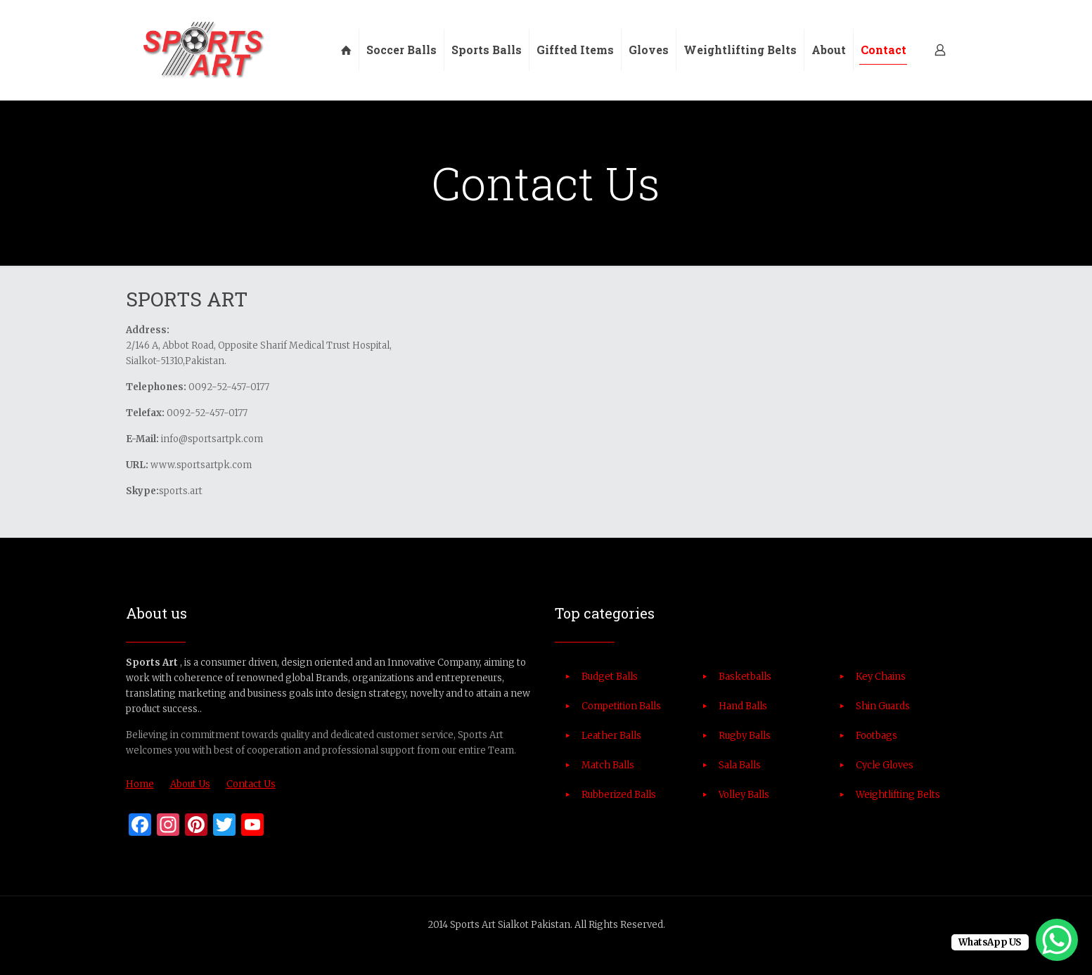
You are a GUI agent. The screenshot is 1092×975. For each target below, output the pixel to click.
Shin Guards (883, 706)
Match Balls (608, 765)
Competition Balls (621, 706)
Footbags (876, 736)
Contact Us (251, 784)
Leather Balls (611, 736)
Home (140, 784)
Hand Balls (743, 706)
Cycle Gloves (884, 765)
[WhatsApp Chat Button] (1057, 940)
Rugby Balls (745, 736)
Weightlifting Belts (898, 795)
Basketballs (745, 677)
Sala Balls (740, 765)
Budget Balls (610, 677)
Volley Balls (744, 795)
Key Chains (881, 677)
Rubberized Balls (619, 795)
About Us (190, 784)
